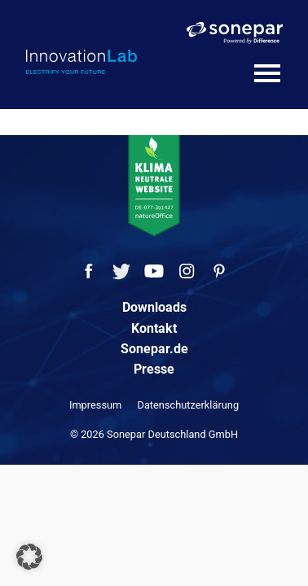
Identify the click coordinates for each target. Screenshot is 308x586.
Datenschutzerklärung (189, 405)
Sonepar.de (154, 348)
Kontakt (154, 328)
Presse (154, 369)
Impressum (95, 405)
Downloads (154, 307)
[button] (29, 556)
